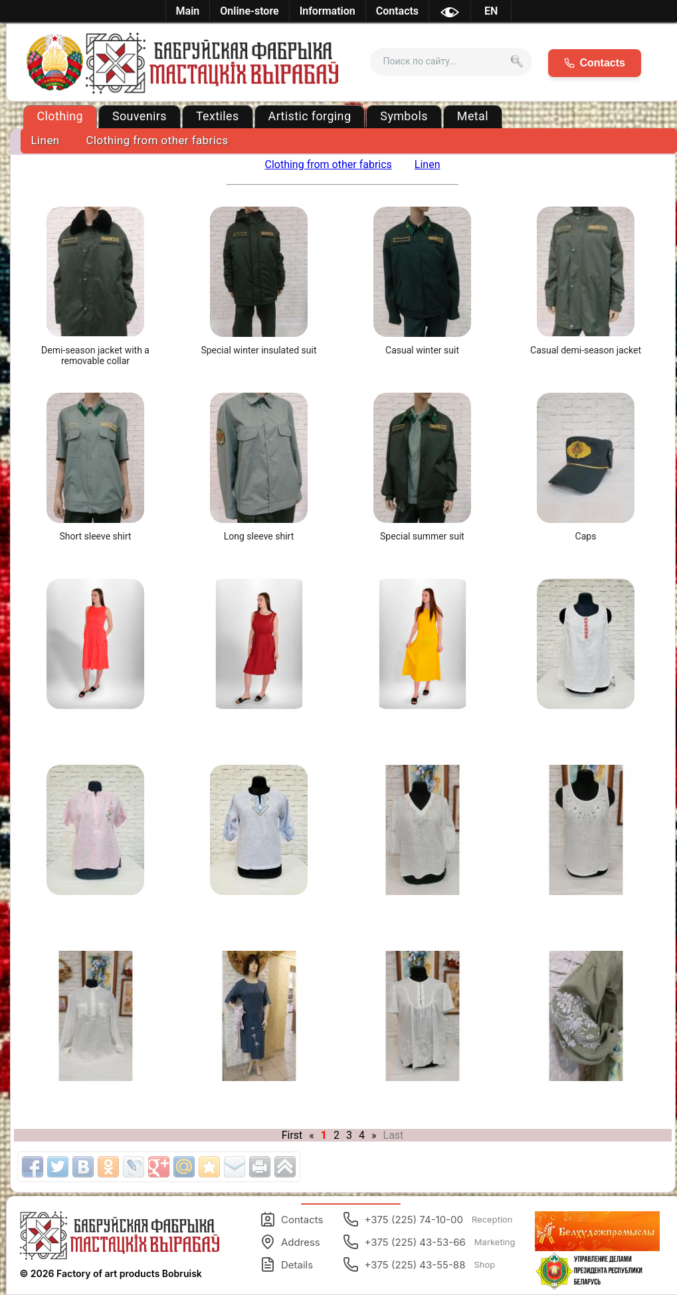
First (292, 1135)
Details (286, 1264)
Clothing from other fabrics (157, 140)
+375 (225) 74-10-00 (427, 1219)
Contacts (291, 1219)
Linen (45, 140)
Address (290, 1242)
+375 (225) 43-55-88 (419, 1264)
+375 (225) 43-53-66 (429, 1242)
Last (393, 1135)
